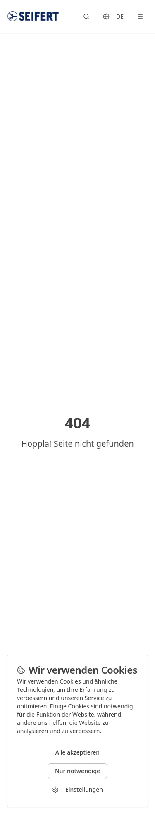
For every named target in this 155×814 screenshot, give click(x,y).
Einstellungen (77, 789)
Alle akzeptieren (77, 752)
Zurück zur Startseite (77, 461)
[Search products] (86, 16)
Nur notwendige (77, 771)
